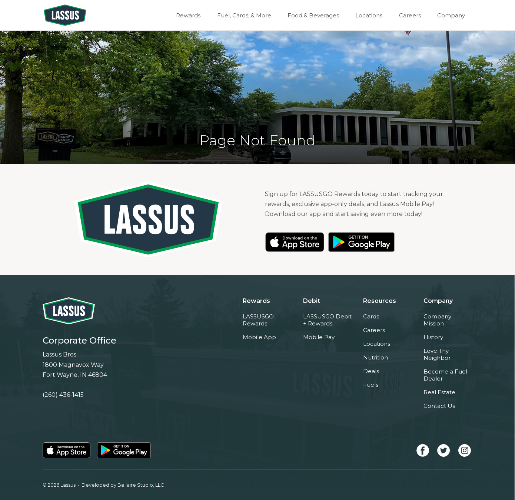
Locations (372, 15)
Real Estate (439, 392)
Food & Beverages (319, 15)
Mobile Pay (319, 337)
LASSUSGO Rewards (258, 320)
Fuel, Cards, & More (251, 15)
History (433, 337)
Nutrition (375, 357)
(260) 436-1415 (63, 394)
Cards (371, 316)
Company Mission (437, 320)
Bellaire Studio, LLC (140, 485)
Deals (371, 371)
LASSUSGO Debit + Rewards (327, 320)
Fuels (370, 384)
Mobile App (259, 337)
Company (452, 15)
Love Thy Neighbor (437, 354)
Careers (412, 15)
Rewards (197, 15)
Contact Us (439, 405)
